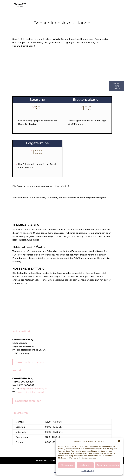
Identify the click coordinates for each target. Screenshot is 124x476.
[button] (119, 441)
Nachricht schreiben (28, 400)
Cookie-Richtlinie (88, 471)
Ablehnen (85, 465)
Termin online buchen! (29, 362)
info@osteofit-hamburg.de (33, 388)
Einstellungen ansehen (107, 465)
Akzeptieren (67, 465)
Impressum (41, 461)
